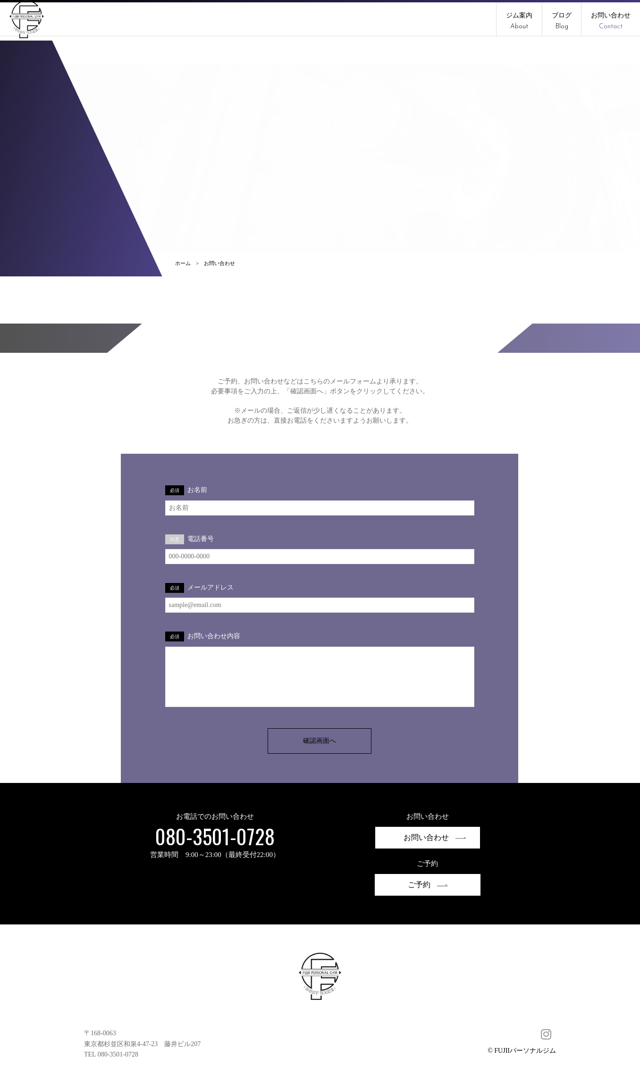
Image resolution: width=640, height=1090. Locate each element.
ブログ (562, 21)
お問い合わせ (611, 21)
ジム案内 (519, 21)
